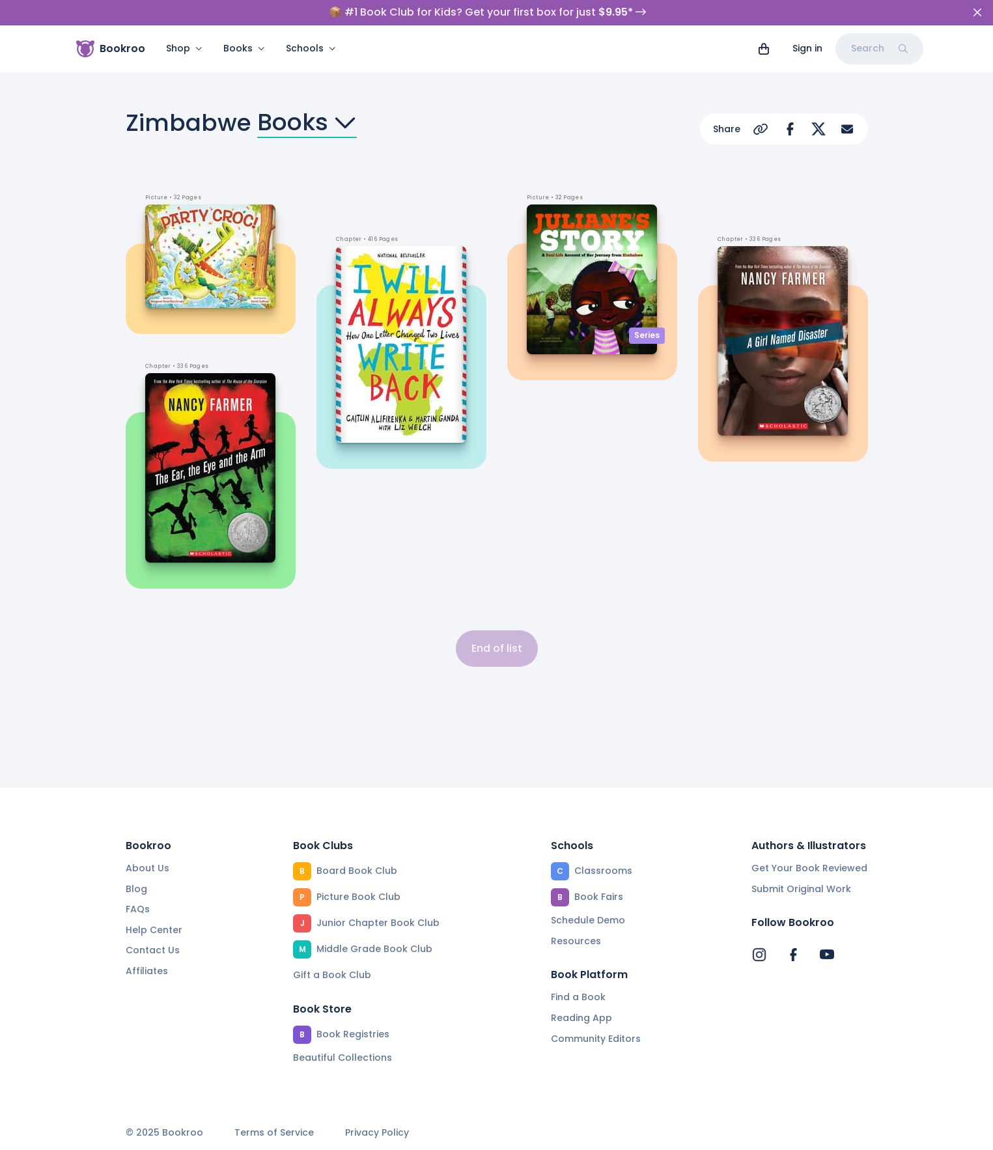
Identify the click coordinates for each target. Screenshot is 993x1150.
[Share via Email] (847, 129)
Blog (136, 888)
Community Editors (596, 1038)
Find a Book (578, 996)
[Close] (977, 12)
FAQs (138, 909)
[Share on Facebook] (789, 129)
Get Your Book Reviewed (809, 868)
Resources (576, 940)
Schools (311, 48)
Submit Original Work (801, 888)
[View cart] (763, 48)
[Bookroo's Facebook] (793, 954)
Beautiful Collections (342, 1057)
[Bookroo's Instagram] (759, 954)
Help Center (154, 929)
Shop (184, 48)
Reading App (581, 1017)
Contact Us (153, 950)
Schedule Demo (588, 920)
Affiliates (147, 970)
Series (647, 335)
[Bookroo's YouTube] (827, 954)
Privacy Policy (377, 1133)
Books (244, 48)
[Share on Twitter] (818, 129)
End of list (496, 648)
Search (879, 48)
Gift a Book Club (332, 974)
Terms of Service (274, 1133)
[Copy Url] (761, 129)
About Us (147, 868)
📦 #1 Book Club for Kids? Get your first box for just (487, 12)
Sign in (807, 48)
